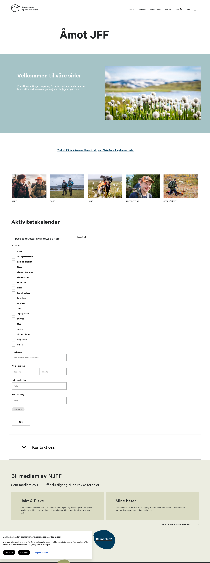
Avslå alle (24, 552)
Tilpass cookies (41, 552)
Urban (20, 344)
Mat (19, 323)
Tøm (21, 421)
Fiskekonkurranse (25, 272)
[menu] (191, 9)
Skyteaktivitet (23, 334)
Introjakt (21, 303)
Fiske (19, 266)
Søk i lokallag (18, 394)
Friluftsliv (21, 282)
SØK (179, 9)
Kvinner (20, 318)
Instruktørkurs (23, 292)
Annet (19, 251)
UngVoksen (22, 339)
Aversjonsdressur (25, 256)
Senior (20, 329)
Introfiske (21, 297)
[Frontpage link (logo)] (15, 9)
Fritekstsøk (17, 352)
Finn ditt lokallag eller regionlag (145, 9)
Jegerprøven (23, 313)
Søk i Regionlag (19, 380)
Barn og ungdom (24, 261)
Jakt (19, 308)
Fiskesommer (23, 277)
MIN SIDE (168, 9)
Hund (19, 287)
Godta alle (9, 552)
